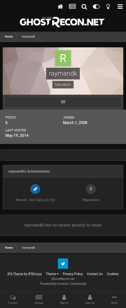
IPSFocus (35, 274)
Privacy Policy (73, 274)
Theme (52, 274)
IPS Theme (15, 274)
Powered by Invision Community (63, 284)
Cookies (113, 274)
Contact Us (95, 274)
